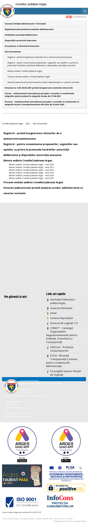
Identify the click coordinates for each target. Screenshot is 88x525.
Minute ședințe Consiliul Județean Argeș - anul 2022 (31, 170)
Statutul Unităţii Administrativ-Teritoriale (25, 23)
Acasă (4, 518)
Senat (53, 313)
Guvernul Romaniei (61, 308)
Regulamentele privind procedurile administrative (29, 29)
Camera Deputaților (61, 318)
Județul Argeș (13, 518)
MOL (28, 123)
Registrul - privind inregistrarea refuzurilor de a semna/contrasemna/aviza (39, 57)
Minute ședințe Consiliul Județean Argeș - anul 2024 (31, 175)
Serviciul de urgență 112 (64, 323)
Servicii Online (59, 518)
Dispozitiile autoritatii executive (21, 40)
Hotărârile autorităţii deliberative (21, 35)
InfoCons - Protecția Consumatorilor (61, 348)
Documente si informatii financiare (22, 46)
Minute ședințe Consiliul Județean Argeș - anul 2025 (31, 178)
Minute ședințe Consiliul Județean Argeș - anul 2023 (31, 172)
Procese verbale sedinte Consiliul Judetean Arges (28, 76)
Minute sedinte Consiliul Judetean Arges (24, 71)
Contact (70, 518)
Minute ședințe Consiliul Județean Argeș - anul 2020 (31, 164)
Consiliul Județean (27, 518)
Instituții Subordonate (44, 518)
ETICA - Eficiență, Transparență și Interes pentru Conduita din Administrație (62, 361)
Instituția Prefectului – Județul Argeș (63, 301)
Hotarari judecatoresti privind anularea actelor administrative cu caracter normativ (43, 82)
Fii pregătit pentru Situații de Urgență (65, 372)
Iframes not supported (44, 248)
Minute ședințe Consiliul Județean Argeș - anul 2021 (31, 167)
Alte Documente (13, 51)
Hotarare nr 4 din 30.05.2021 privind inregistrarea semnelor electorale (39, 87)
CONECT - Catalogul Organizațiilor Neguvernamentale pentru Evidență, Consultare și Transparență (61, 335)
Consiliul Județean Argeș (12, 123)
